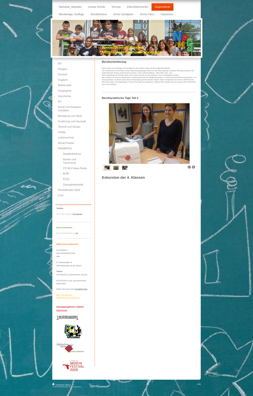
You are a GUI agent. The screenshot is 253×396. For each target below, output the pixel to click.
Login (199, 384)
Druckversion (58, 384)
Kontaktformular (81, 289)
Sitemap (68, 384)
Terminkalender (77, 214)
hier (77, 233)
